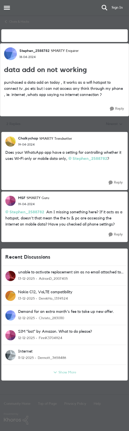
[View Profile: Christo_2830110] (10, 315)
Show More (64, 372)
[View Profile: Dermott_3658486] (10, 355)
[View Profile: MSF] (10, 201)
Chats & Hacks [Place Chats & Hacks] (16, 22)
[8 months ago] (26, 279)
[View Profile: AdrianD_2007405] (10, 276)
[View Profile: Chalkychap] (10, 141)
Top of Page (47, 404)
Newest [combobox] (114, 124)
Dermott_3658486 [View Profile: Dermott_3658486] (52, 358)
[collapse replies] (64, 134)
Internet (25, 351)
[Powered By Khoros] (64, 419)
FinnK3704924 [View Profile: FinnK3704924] (50, 338)
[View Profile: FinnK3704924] (10, 335)
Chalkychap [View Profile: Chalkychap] (28, 138)
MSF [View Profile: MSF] (21, 198)
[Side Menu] (7, 7)
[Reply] (117, 108)
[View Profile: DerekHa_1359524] (10, 296)
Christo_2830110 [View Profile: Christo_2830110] (51, 318)
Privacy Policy (75, 404)
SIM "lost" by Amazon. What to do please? (55, 331)
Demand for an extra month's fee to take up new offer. (66, 312)
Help (97, 404)
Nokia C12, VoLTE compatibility (45, 292)
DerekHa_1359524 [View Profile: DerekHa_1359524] (53, 298)
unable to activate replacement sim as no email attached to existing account (69, 272)
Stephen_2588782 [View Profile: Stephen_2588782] (34, 51)
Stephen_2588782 (90, 159)
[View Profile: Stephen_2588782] (10, 53)
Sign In (117, 7)
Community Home (17, 404)
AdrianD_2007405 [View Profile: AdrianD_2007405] (53, 279)
